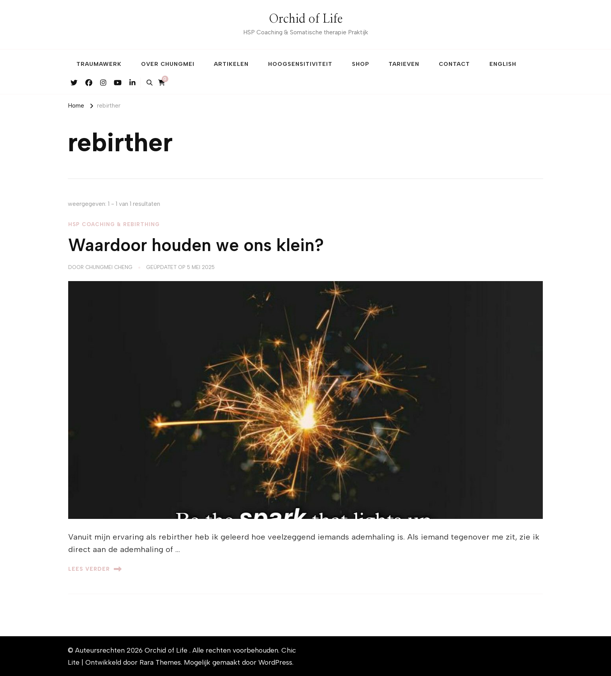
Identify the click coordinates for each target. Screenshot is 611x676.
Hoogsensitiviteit (300, 63)
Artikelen (231, 63)
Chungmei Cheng (108, 267)
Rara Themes (160, 662)
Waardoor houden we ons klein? (196, 245)
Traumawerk (99, 63)
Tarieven (403, 63)
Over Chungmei (167, 63)
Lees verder (95, 569)
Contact (454, 63)
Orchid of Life (306, 19)
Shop (360, 63)
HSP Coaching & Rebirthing (114, 224)
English (502, 63)
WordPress (275, 662)
